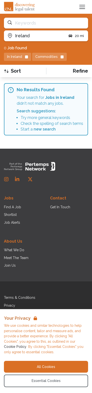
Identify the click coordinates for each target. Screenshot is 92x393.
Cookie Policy (15, 347)
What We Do (14, 250)
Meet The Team (16, 258)
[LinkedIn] (17, 179)
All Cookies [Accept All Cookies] (46, 367)
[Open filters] (80, 71)
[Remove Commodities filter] (49, 57)
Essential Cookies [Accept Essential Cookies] (46, 381)
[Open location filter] (34, 36)
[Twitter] (30, 179)
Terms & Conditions (19, 298)
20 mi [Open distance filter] (76, 35)
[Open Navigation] (82, 7)
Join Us (10, 265)
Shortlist (10, 215)
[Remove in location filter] (17, 57)
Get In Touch (60, 207)
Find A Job (12, 207)
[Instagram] (6, 179)
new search (45, 129)
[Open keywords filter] (46, 23)
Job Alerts (12, 222)
